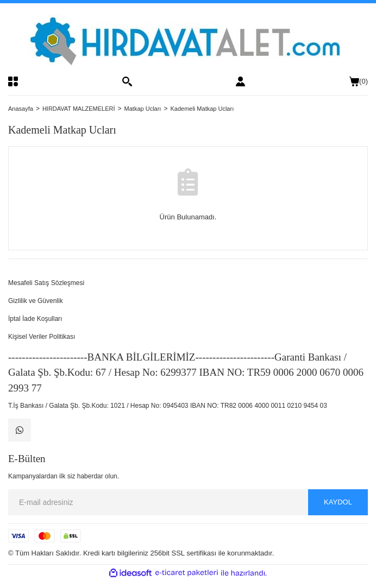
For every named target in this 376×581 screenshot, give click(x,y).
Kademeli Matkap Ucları (202, 108)
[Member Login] (240, 81)
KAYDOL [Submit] (338, 502)
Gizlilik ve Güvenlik (35, 301)
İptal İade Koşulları (35, 319)
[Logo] (188, 39)
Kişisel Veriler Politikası (41, 336)
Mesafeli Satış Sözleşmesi (46, 283)
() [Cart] (358, 81)
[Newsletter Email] (188, 502)
